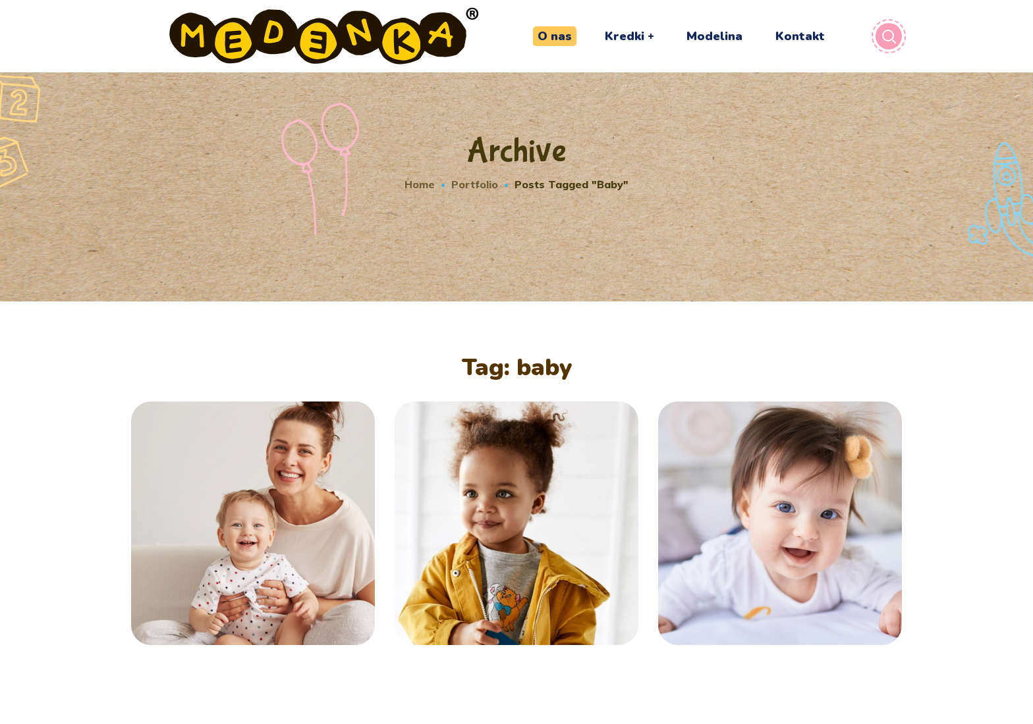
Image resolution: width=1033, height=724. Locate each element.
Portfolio (474, 184)
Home (420, 184)
